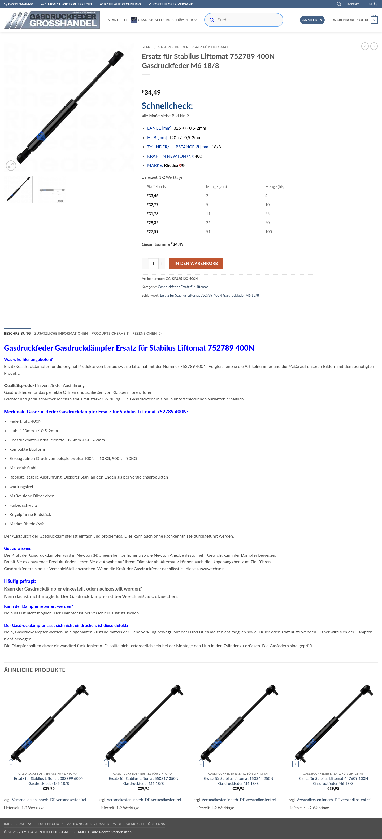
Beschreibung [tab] (17, 333)
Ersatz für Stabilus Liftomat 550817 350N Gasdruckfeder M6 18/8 (144, 781)
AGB (31, 824)
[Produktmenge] (153, 263)
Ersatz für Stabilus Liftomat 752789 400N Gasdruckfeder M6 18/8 (209, 295)
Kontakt (353, 4)
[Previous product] (374, 46)
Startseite (118, 20)
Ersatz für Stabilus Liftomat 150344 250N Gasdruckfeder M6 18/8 (238, 781)
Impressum (14, 824)
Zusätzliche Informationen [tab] (61, 333)
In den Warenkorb (196, 263)
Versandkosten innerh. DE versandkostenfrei (49, 799)
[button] (339, 4)
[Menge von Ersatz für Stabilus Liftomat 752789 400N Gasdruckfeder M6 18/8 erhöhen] (162, 263)
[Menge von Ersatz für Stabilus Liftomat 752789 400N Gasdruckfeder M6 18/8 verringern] (145, 263)
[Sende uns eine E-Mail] (370, 4)
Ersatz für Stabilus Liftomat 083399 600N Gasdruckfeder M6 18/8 (49, 781)
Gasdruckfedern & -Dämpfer (164, 20)
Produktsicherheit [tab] (110, 333)
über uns (156, 824)
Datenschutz (51, 824)
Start (147, 47)
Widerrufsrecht (128, 824)
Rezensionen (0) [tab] (147, 333)
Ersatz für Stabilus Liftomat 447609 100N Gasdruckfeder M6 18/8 (333, 781)
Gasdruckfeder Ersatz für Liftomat (193, 47)
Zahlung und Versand (88, 824)
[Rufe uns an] (375, 4)
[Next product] (365, 46)
